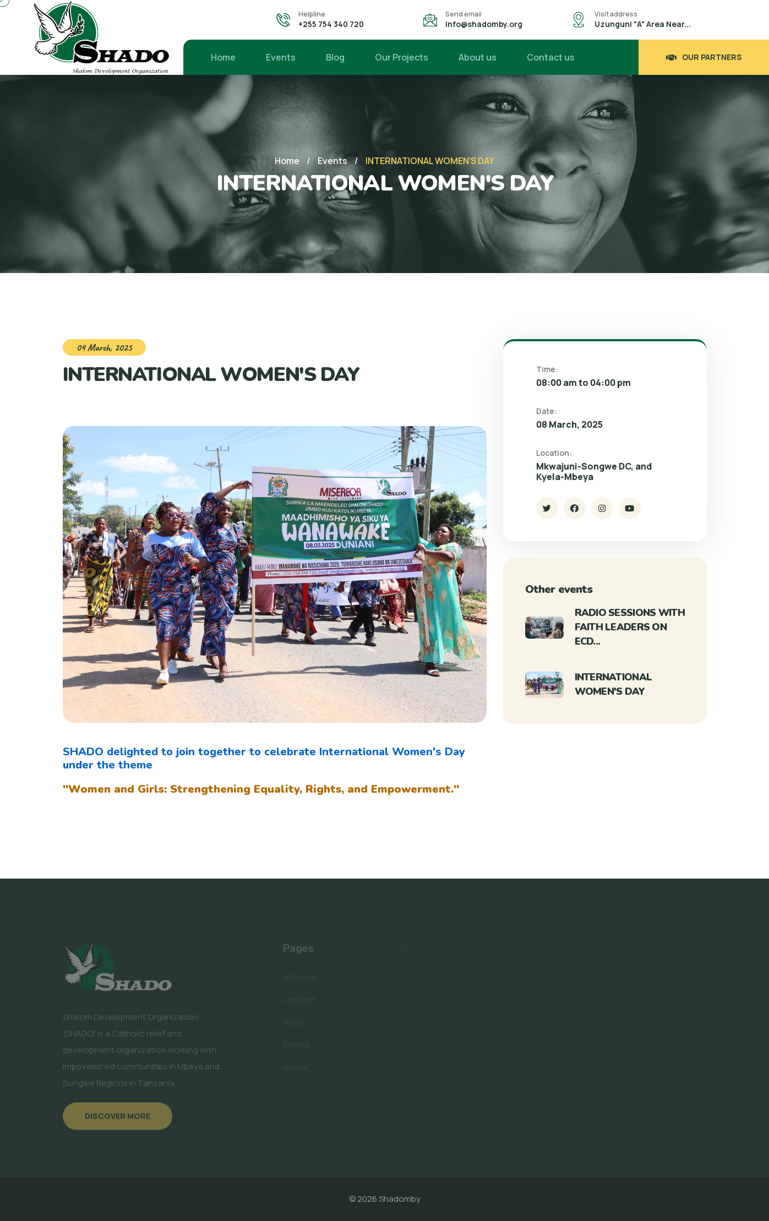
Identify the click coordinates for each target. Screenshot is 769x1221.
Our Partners (703, 57)
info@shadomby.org (483, 24)
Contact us (551, 57)
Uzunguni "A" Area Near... (643, 24)
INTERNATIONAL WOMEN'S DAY (613, 684)
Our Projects (401, 57)
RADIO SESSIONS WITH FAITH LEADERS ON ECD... (630, 627)
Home (223, 57)
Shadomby (400, 1198)
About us (478, 57)
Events (281, 57)
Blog (335, 57)
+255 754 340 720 (331, 24)
